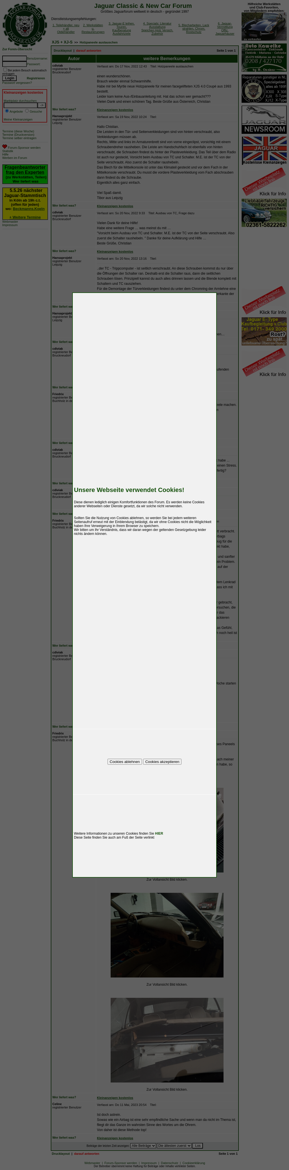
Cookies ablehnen (125, 762)
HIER (159, 834)
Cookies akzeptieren (162, 762)
